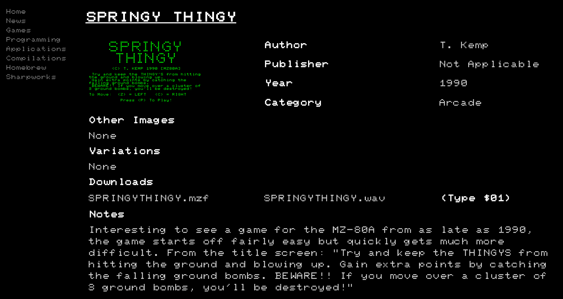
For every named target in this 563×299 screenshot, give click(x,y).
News (16, 21)
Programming (33, 39)
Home (16, 11)
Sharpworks (31, 77)
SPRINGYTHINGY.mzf (149, 198)
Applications (36, 49)
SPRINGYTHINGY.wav (325, 198)
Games (18, 30)
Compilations (36, 58)
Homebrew (26, 67)
